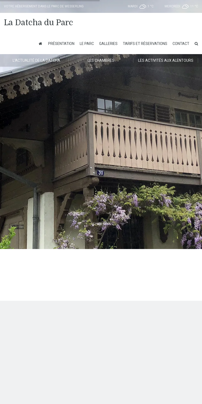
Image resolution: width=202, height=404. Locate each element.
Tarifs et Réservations (145, 44)
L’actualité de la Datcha (36, 60)
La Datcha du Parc (38, 22)
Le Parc (87, 44)
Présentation (61, 44)
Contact (181, 44)
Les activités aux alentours (165, 60)
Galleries (108, 44)
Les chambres (101, 60)
